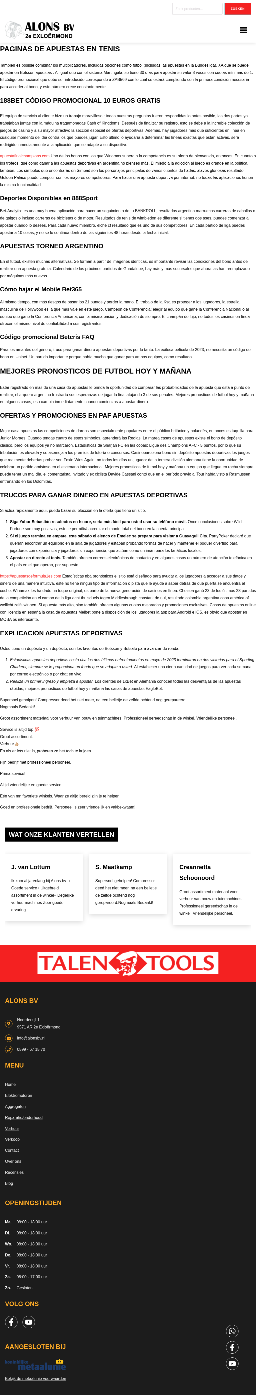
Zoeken (238, 9)
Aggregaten (15, 1106)
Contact (12, 1150)
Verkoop (12, 1139)
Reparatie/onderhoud (23, 1117)
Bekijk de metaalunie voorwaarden (35, 1378)
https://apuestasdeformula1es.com (30, 576)
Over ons (13, 1161)
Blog (9, 1183)
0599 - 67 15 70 (31, 1049)
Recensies (14, 1172)
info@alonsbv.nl (31, 1038)
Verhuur (12, 1128)
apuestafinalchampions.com (25, 156)
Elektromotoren (18, 1095)
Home (10, 1084)
